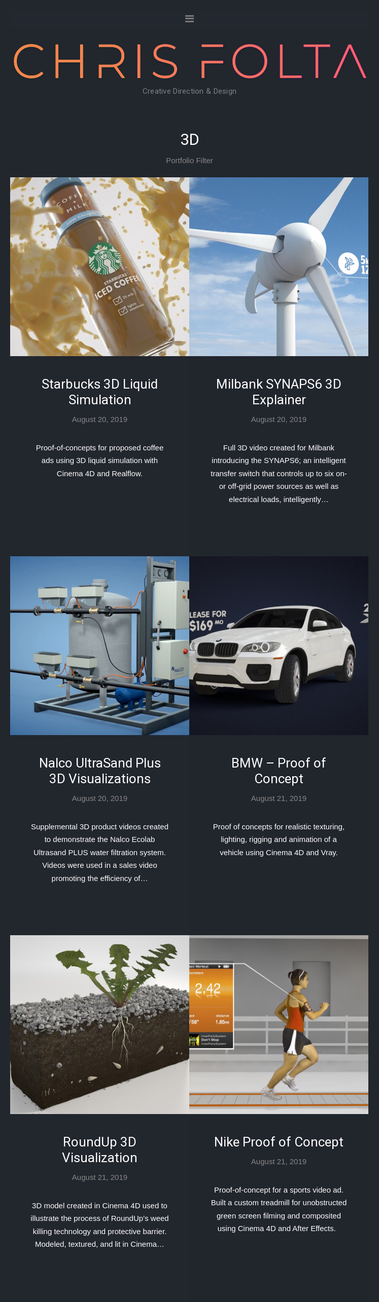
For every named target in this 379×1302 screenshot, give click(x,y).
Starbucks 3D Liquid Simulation (100, 391)
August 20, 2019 (99, 419)
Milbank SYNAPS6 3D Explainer (278, 391)
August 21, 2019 (278, 798)
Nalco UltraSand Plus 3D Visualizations (100, 770)
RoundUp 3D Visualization (99, 1149)
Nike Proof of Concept (278, 1142)
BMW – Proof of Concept (278, 770)
